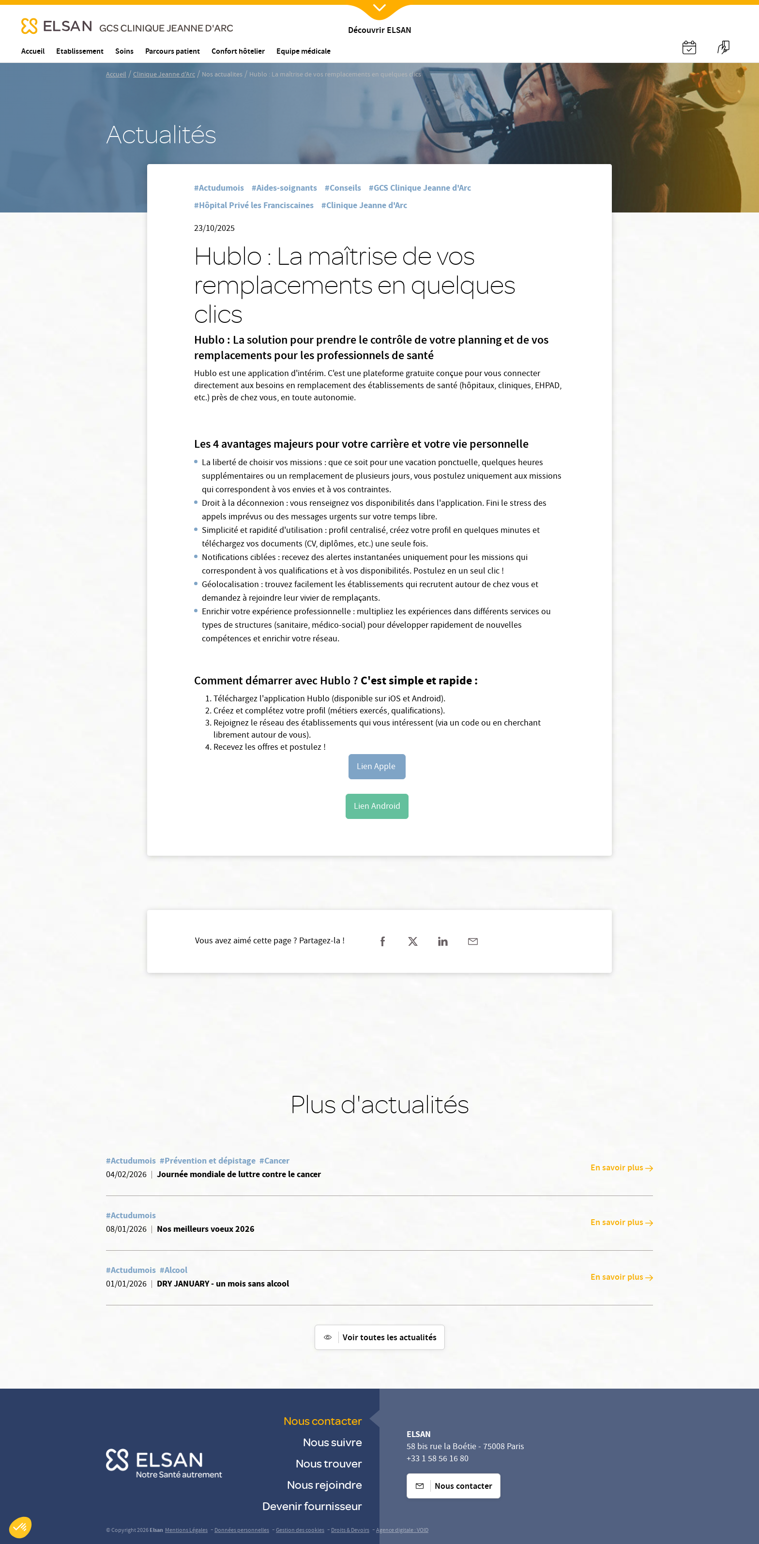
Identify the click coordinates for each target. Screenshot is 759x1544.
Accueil (116, 75)
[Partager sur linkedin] (443, 941)
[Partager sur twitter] (413, 941)
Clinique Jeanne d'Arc (164, 75)
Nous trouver (329, 1462)
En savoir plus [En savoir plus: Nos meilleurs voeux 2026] (622, 1223)
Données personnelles (241, 1530)
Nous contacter (323, 1420)
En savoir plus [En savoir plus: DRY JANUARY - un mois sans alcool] (622, 1277)
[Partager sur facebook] (383, 941)
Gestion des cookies (300, 1530)
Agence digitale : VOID (402, 1530)
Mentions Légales (186, 1530)
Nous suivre (332, 1441)
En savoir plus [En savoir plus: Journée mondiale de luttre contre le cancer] (622, 1168)
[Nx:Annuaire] (689, 47)
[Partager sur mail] (473, 941)
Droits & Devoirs (350, 1530)
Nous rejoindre (324, 1484)
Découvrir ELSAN (379, 31)
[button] (20, 1527)
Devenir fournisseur (312, 1505)
